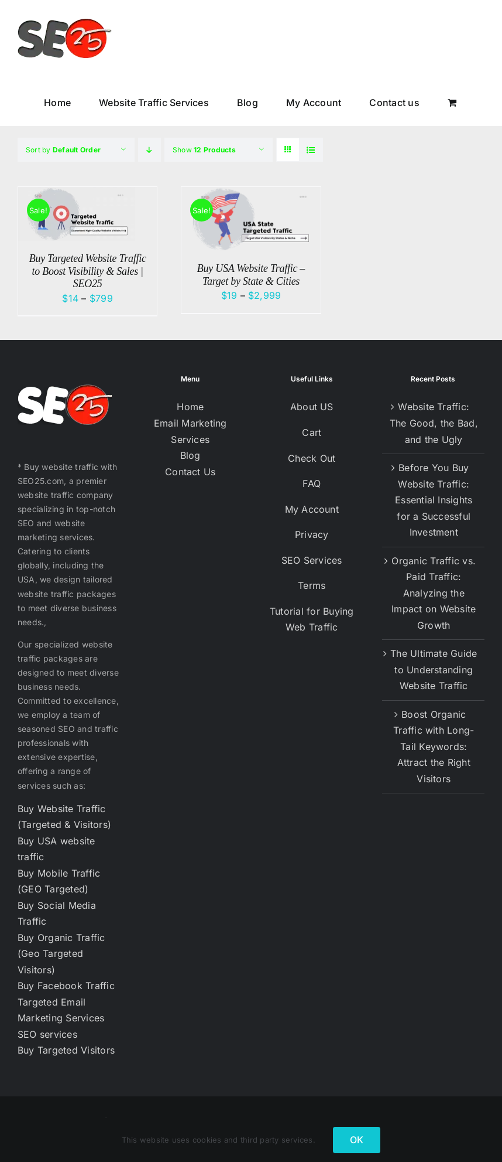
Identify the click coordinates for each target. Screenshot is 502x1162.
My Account (312, 509)
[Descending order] (149, 150)
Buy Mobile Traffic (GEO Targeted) (59, 881)
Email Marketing (190, 423)
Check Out (311, 458)
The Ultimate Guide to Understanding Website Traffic (433, 669)
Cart (311, 432)
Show (204, 149)
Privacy (312, 534)
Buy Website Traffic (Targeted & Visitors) (64, 817)
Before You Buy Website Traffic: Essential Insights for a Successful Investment (433, 500)
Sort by (63, 149)
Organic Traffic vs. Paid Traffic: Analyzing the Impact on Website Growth (433, 593)
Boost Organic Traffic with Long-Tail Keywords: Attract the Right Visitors (433, 746)
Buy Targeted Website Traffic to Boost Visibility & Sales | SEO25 (87, 271)
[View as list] (311, 149)
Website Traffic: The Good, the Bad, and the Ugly (434, 423)
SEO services (47, 1034)
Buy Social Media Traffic (57, 913)
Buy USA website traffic (56, 849)
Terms (311, 585)
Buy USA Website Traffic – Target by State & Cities (251, 275)
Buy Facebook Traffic (66, 985)
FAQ (311, 483)
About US (311, 407)
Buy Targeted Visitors (66, 1050)
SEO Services (311, 560)
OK (356, 1140)
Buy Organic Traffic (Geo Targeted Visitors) (61, 954)
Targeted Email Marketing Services (61, 1010)
